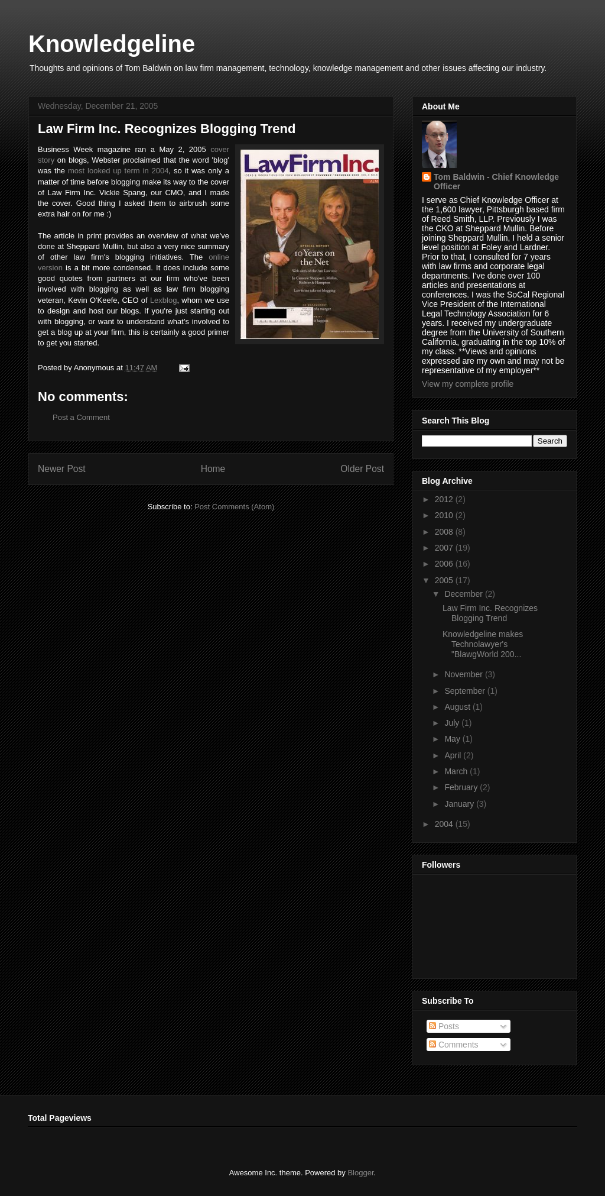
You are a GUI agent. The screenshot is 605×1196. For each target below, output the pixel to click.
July (452, 723)
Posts (444, 1026)
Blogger (360, 1172)
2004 (445, 824)
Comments (454, 1044)
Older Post (362, 469)
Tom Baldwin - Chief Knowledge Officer (496, 181)
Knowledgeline (111, 44)
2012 (445, 499)
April (453, 755)
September (465, 691)
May (453, 739)
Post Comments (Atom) (234, 506)
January (460, 804)
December (464, 594)
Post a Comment (81, 417)
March (457, 771)
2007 (445, 547)
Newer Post (62, 469)
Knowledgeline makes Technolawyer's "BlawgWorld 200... (483, 644)
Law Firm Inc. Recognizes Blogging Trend (490, 613)
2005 (445, 580)
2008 (445, 531)
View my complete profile (467, 384)
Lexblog (163, 300)
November (464, 674)
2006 (445, 563)
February (462, 787)
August (458, 707)
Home (213, 469)
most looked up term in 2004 (118, 170)
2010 (445, 515)
